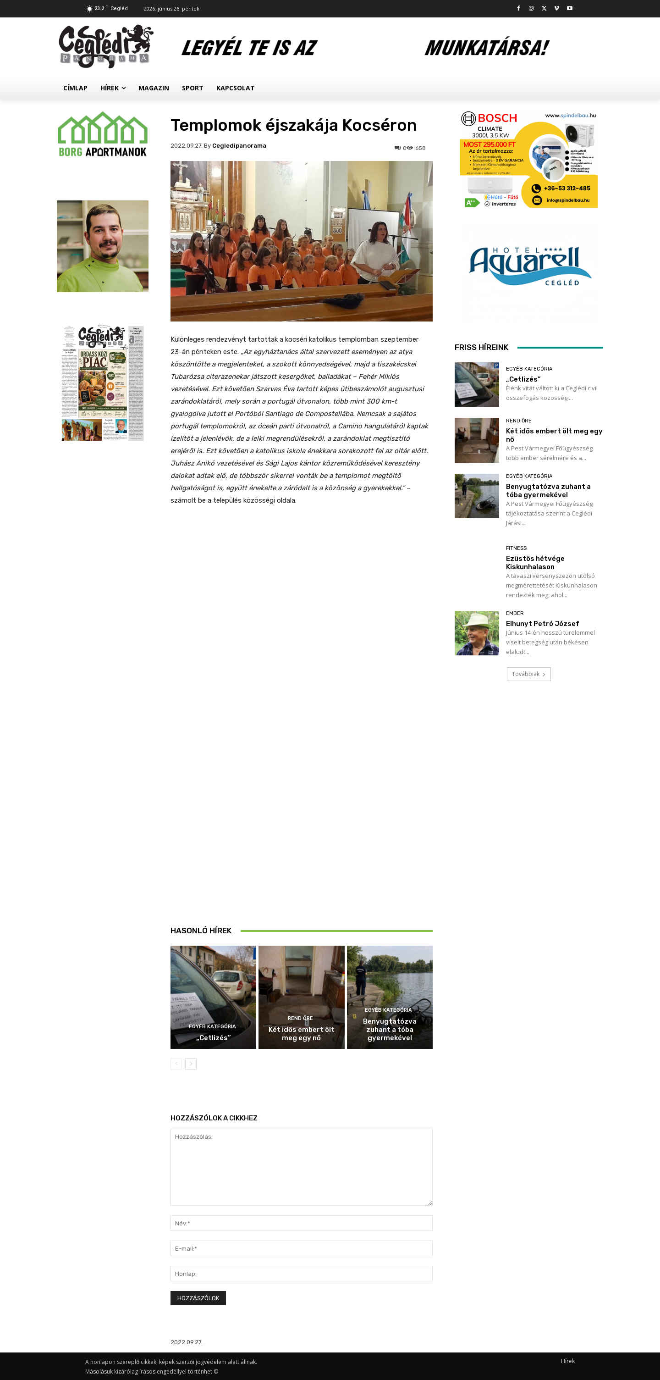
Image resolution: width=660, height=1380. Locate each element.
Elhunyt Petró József (542, 624)
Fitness (516, 548)
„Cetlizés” (213, 1038)
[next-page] (191, 1064)
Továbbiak (529, 674)
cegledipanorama (239, 146)
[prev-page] (176, 1064)
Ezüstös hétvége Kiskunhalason (535, 562)
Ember (515, 613)
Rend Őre (300, 1018)
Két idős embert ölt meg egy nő (302, 1033)
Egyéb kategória (212, 1026)
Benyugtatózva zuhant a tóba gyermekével (390, 1029)
